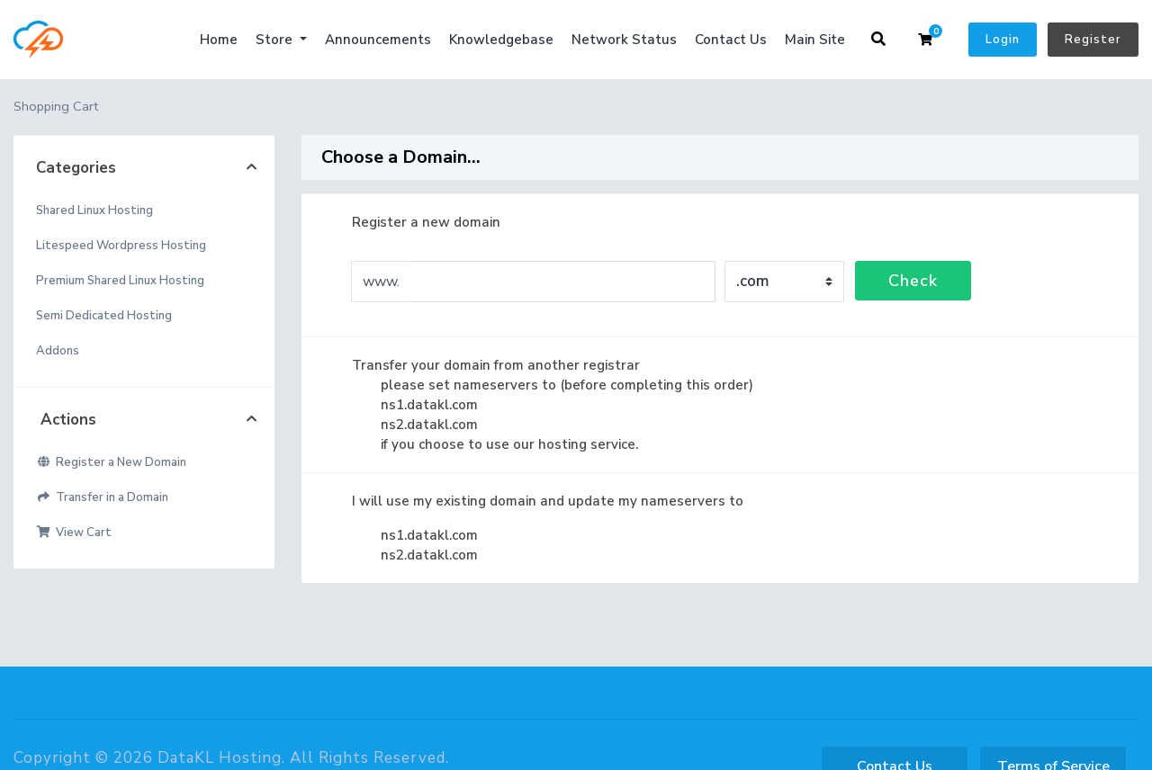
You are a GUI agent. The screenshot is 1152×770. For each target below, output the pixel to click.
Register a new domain (411, 222)
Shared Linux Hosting (94, 210)
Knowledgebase (501, 40)
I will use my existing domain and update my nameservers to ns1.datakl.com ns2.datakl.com (533, 527)
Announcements (378, 40)
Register (1093, 39)
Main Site (815, 40)
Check (913, 280)
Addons (57, 351)
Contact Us (731, 40)
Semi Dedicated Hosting (104, 316)
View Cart (74, 532)
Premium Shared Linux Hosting (120, 281)
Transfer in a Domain (102, 497)
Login (1003, 39)
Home (219, 40)
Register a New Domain (111, 462)
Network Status (624, 40)
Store (276, 40)
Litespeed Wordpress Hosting (121, 245)
